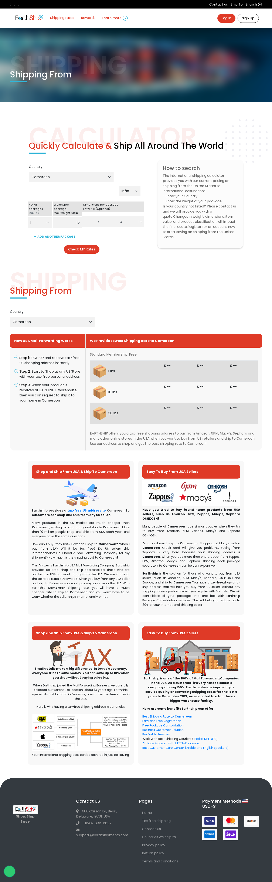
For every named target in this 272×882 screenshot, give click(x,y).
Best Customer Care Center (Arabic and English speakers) (185, 748)
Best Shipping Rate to (167, 716)
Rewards (88, 17)
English (253, 4)
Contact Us (151, 828)
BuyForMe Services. (156, 734)
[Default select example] (129, 191)
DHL (207, 739)
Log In (226, 18)
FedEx (198, 739)
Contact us (218, 4)
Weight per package (67, 209)
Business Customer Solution (163, 730)
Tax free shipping (156, 820)
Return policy (153, 853)
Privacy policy (153, 845)
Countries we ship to (159, 837)
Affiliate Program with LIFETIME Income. (171, 743)
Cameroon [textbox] (41, 176)
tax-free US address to (86, 510)
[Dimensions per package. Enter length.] (88, 221)
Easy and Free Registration (161, 721)
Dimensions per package (113, 207)
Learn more (115, 18)
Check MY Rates (81, 249)
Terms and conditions (160, 861)
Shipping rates (62, 17)
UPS (213, 739)
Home (147, 812)
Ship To (237, 4)
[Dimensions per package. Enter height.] (130, 221)
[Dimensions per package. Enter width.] (110, 221)
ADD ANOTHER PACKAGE (54, 236)
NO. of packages (40, 209)
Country (35, 166)
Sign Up (248, 18)
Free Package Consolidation (163, 725)
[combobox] (71, 177)
